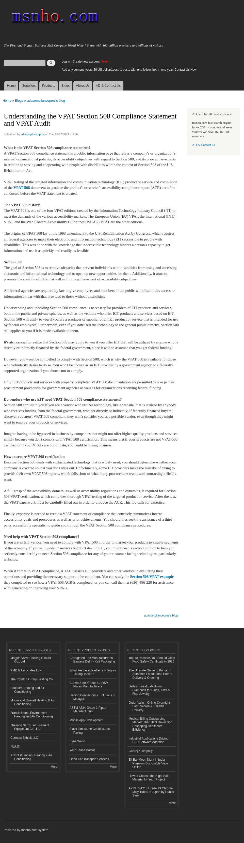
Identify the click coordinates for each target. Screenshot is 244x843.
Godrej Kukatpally (141, 751)
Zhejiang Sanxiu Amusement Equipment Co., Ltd (29, 727)
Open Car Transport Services (89, 759)
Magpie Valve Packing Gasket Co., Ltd (30, 659)
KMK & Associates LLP (26, 670)
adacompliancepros (32, 134)
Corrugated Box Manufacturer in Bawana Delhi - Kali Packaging (92, 659)
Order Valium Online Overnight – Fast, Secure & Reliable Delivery (151, 706)
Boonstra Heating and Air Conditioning (27, 689)
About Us (82, 85)
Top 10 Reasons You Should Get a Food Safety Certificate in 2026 (152, 659)
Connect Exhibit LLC (24, 738)
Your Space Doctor (82, 750)
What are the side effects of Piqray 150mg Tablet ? (93, 672)
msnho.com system (34, 830)
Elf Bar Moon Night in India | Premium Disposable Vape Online (148, 763)
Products (48, 85)
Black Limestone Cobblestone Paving (90, 730)
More (54, 767)
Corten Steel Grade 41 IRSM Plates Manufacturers (89, 684)
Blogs (65, 85)
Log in (66, 61)
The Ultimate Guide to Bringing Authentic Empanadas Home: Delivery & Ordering (150, 674)
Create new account (86, 61)
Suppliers (29, 85)
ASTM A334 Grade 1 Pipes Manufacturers (88, 709)
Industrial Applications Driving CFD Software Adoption (149, 740)
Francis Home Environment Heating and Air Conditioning (31, 714)
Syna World (77, 741)
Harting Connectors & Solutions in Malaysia (92, 697)
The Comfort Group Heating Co (31, 679)
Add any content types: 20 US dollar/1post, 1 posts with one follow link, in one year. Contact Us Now (129, 69)
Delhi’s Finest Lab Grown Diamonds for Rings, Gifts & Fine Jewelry (149, 690)
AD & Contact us (203, 145)
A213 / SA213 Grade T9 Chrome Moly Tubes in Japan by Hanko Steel (151, 792)
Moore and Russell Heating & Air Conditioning (32, 702)
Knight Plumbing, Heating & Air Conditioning (31, 757)
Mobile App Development (86, 720)
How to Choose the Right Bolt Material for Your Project (149, 777)
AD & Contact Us (108, 85)
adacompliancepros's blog (46, 100)
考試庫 (15, 746)
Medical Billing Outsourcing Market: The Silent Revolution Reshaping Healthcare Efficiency (150, 724)
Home (11, 85)
